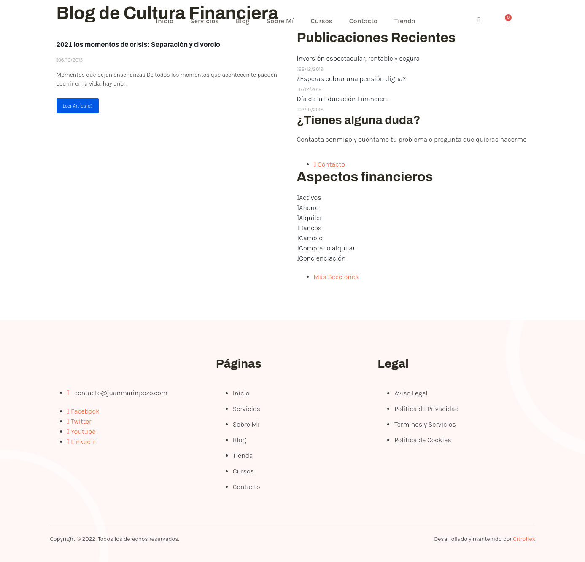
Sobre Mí (280, 21)
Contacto (364, 21)
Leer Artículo (77, 106)
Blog (243, 21)
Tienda (405, 21)
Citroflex (524, 539)
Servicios (204, 21)
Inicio (165, 21)
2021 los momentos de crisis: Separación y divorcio (138, 44)
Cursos (322, 21)
